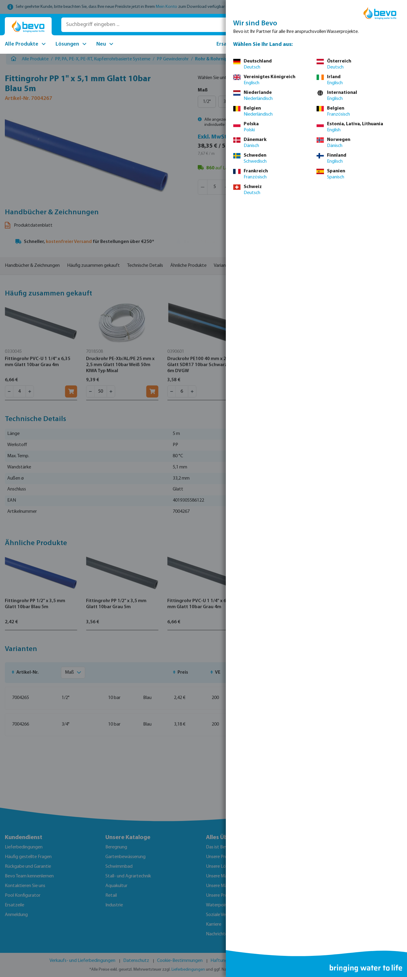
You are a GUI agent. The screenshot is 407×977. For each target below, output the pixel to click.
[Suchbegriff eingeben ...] (147, 25)
